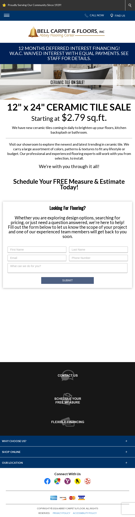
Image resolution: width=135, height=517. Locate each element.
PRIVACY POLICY (61, 513)
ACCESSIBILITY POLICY (85, 513)
